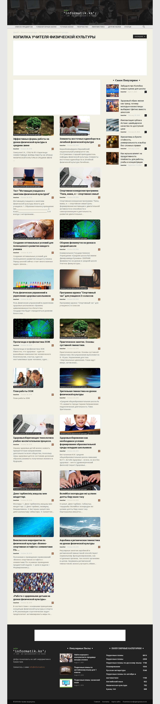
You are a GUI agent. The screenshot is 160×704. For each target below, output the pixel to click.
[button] (144, 27)
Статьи (127, 27)
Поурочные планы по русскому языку (124, 663)
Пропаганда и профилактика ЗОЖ (31, 342)
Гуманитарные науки (46, 27)
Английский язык (114, 681)
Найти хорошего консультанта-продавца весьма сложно (85, 657)
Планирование (113, 666)
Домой (15, 32)
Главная (97, 702)
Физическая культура (29, 32)
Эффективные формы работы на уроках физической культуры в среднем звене (31, 142)
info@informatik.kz (37, 667)
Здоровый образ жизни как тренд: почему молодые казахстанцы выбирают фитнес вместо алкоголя (133, 106)
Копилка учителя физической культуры (27, 134)
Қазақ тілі (111, 689)
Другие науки (114, 27)
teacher (16, 149)
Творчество (82, 27)
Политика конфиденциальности (135, 702)
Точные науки (66, 27)
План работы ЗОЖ (23, 391)
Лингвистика (98, 27)
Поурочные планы (114, 655)
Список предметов (24, 27)
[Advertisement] (80, 57)
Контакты (105, 702)
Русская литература (116, 670)
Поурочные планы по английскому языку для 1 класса (85, 669)
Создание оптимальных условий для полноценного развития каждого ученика (33, 246)
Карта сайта (116, 702)
